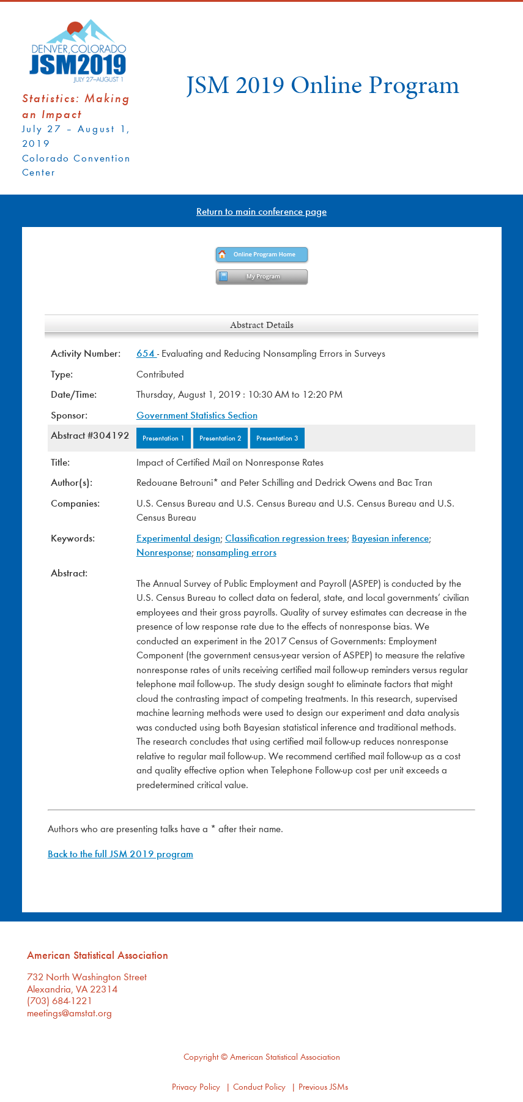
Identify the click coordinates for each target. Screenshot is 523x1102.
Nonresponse (163, 552)
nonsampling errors (236, 552)
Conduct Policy (259, 1086)
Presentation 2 (220, 437)
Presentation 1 (164, 437)
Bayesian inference (390, 538)
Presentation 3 (277, 437)
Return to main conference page (261, 211)
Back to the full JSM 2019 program (120, 853)
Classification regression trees (286, 538)
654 (146, 353)
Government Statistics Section (197, 415)
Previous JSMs (323, 1086)
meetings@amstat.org (69, 1012)
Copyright (201, 1056)
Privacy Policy (196, 1086)
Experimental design (178, 538)
